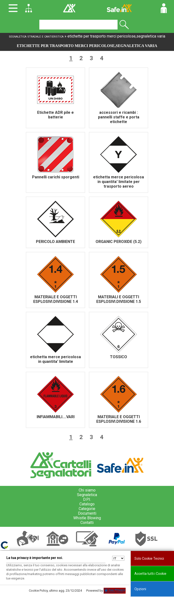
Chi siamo (87, 490)
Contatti (87, 522)
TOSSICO (118, 357)
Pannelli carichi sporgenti (55, 177)
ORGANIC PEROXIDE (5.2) (118, 241)
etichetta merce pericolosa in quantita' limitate (55, 359)
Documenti (87, 513)
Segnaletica (87, 494)
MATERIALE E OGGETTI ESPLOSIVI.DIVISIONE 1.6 (118, 419)
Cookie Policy (38, 590)
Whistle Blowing (87, 518)
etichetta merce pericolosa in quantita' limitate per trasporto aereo (118, 182)
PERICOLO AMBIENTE (55, 241)
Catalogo (87, 504)
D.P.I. (87, 499)
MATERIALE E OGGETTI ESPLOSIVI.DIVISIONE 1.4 (55, 299)
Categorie (87, 508)
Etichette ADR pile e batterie (55, 114)
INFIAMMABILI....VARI (56, 416)
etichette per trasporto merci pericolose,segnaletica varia (116, 36)
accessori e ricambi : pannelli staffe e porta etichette (118, 117)
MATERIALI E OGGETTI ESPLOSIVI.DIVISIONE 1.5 (118, 299)
